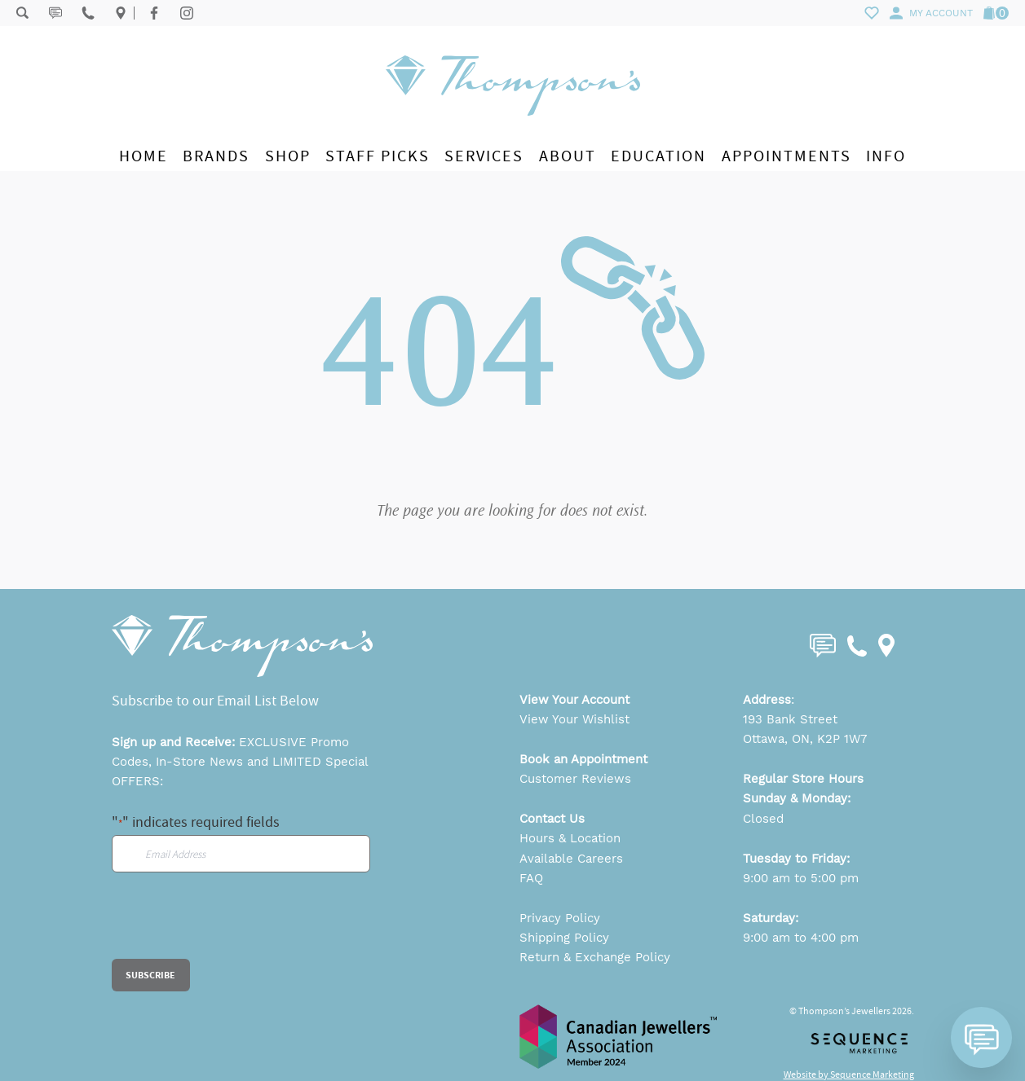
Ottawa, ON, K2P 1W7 (805, 739)
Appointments (786, 156)
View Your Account (574, 699)
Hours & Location (570, 838)
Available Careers (571, 858)
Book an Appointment (583, 759)
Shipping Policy (564, 937)
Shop (288, 156)
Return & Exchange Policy (594, 957)
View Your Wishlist (574, 719)
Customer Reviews (575, 778)
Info (886, 156)
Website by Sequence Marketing (849, 1074)
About (567, 156)
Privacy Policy (559, 918)
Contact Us (552, 818)
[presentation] (236, 927)
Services (484, 156)
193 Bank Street (790, 719)
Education (658, 156)
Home (143, 156)
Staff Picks (377, 156)
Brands (216, 156)
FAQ (531, 878)
